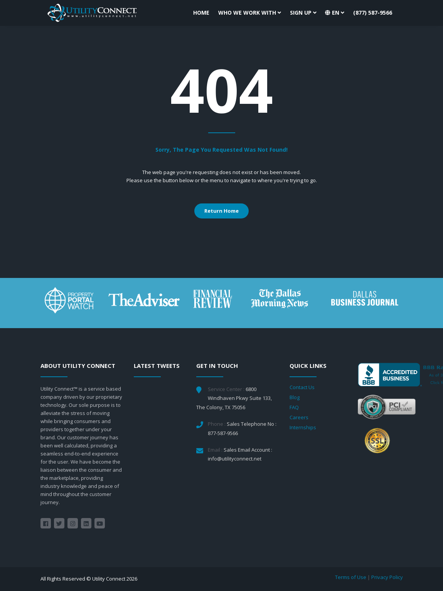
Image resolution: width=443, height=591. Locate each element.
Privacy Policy (387, 577)
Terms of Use (350, 577)
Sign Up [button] (303, 12)
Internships (303, 427)
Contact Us (302, 387)
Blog (295, 397)
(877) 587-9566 (372, 12)
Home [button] (201, 12)
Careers (299, 417)
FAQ (294, 407)
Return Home (221, 210)
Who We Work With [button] (249, 12)
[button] (334, 12)
